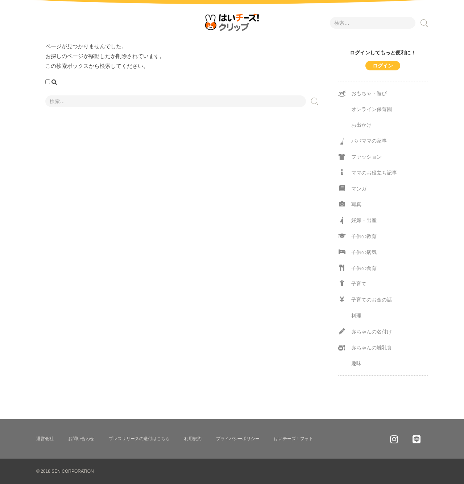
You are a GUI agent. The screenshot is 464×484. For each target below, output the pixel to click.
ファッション (360, 157)
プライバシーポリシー (238, 438)
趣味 (356, 363)
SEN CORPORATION (72, 471)
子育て (352, 283)
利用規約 (193, 438)
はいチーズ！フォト (293, 438)
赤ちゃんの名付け (365, 331)
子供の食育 (357, 268)
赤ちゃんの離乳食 (365, 348)
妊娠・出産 (357, 220)
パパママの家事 (362, 141)
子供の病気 (357, 252)
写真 (349, 204)
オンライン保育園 (371, 109)
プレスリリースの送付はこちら (139, 438)
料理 (356, 316)
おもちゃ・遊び (362, 93)
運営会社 (45, 438)
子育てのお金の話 (365, 299)
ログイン (383, 66)
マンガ (352, 188)
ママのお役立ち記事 (367, 172)
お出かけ (361, 125)
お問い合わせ (81, 438)
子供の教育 (357, 236)
